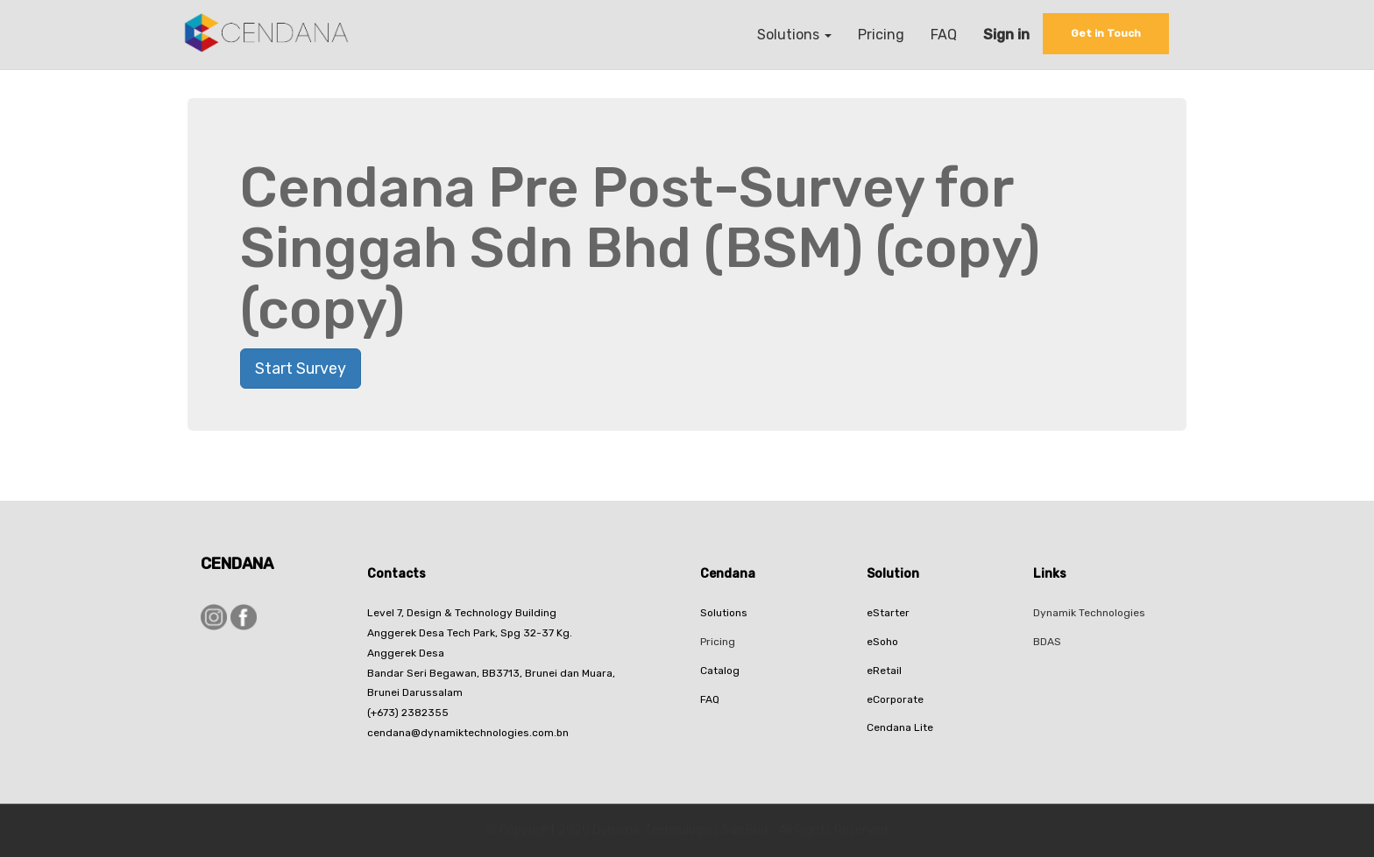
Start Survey (300, 368)
